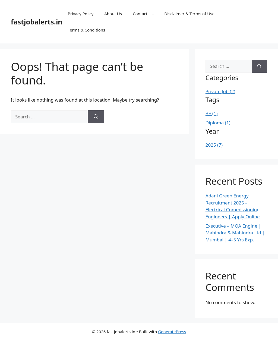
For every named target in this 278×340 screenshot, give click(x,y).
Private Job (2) (220, 91)
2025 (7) (214, 145)
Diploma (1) (218, 122)
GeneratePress (172, 331)
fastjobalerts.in (36, 21)
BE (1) (212, 113)
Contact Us (143, 13)
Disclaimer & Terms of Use (189, 13)
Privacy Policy (81, 13)
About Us (113, 13)
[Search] (96, 116)
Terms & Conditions (86, 30)
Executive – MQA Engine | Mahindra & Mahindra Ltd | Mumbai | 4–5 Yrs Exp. (235, 233)
